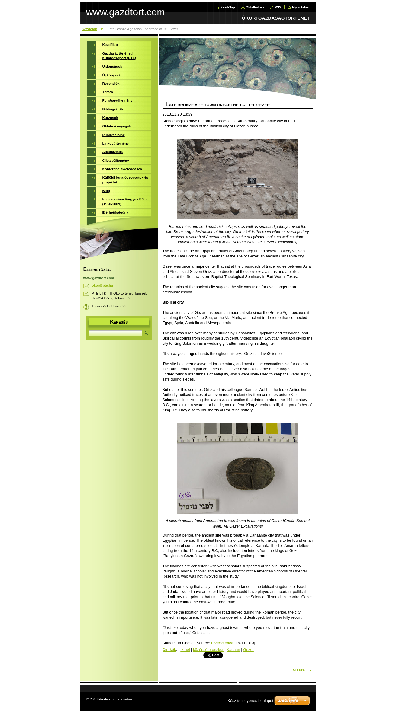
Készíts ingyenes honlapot (250, 700)
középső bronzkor (208, 649)
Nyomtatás (300, 7)
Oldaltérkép (255, 7)
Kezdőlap (228, 7)
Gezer (248, 649)
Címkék (169, 649)
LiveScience (222, 643)
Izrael (185, 649)
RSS (278, 7)
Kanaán (233, 649)
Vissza (299, 670)
